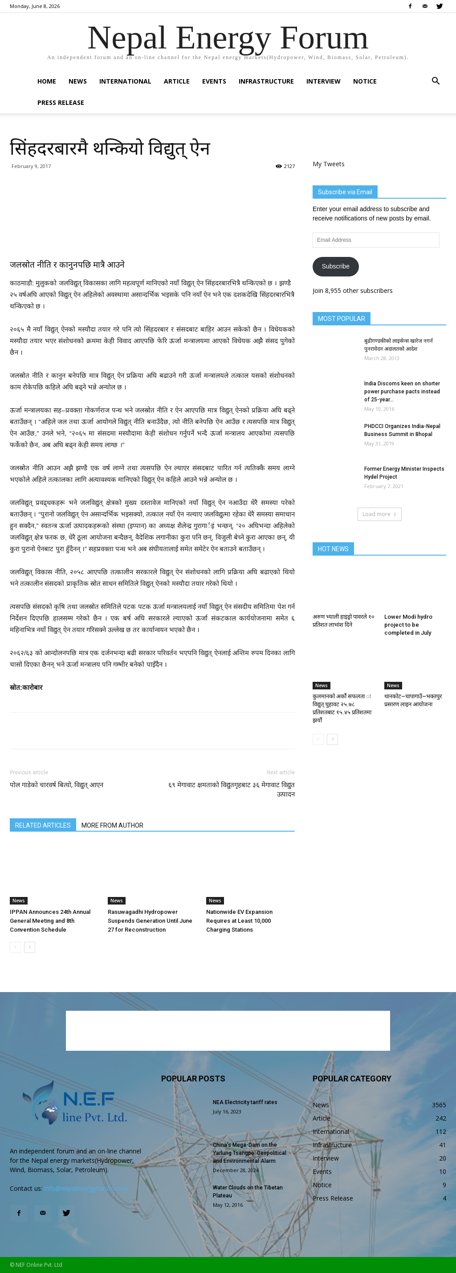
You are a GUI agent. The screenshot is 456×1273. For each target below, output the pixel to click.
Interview (323, 81)
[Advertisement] (152, 225)
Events (214, 81)
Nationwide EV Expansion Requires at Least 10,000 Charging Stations (239, 921)
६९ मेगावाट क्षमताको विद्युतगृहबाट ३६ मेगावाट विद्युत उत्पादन (231, 789)
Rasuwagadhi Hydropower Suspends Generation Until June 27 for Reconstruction (150, 921)
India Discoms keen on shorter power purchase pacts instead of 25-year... (402, 391)
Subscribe (336, 266)
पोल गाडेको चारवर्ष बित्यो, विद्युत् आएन (56, 785)
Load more (379, 514)
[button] (435, 82)
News (78, 81)
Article (177, 81)
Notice (365, 81)
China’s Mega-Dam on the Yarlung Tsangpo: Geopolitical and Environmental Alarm (249, 1153)
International (125, 81)
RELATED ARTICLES (43, 825)
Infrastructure (266, 81)
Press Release (60, 102)
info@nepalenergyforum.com (86, 1188)
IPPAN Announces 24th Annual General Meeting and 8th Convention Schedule (50, 921)
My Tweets (329, 164)
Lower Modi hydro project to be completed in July (408, 624)
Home (46, 81)
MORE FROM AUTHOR (112, 825)
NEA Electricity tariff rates (245, 1102)
